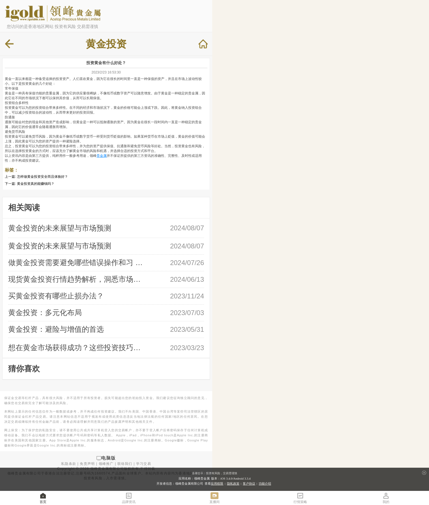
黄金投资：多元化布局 (45, 312)
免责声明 (87, 464)
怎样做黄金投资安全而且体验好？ (42, 177)
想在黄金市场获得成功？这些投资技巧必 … (76, 347)
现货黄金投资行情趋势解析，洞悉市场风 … (76, 279)
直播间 (214, 498)
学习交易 (143, 464)
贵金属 (101, 156)
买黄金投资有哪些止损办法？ (56, 296)
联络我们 (124, 464)
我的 (386, 498)
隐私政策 (233, 483)
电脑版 (108, 458)
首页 (43, 498)
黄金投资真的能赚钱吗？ (35, 184)
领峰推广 (106, 464)
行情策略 (300, 498)
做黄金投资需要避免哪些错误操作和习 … (75, 262)
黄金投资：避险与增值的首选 (56, 329)
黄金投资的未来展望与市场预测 (59, 228)
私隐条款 (68, 464)
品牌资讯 (129, 498)
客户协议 (249, 483)
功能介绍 (265, 483)
